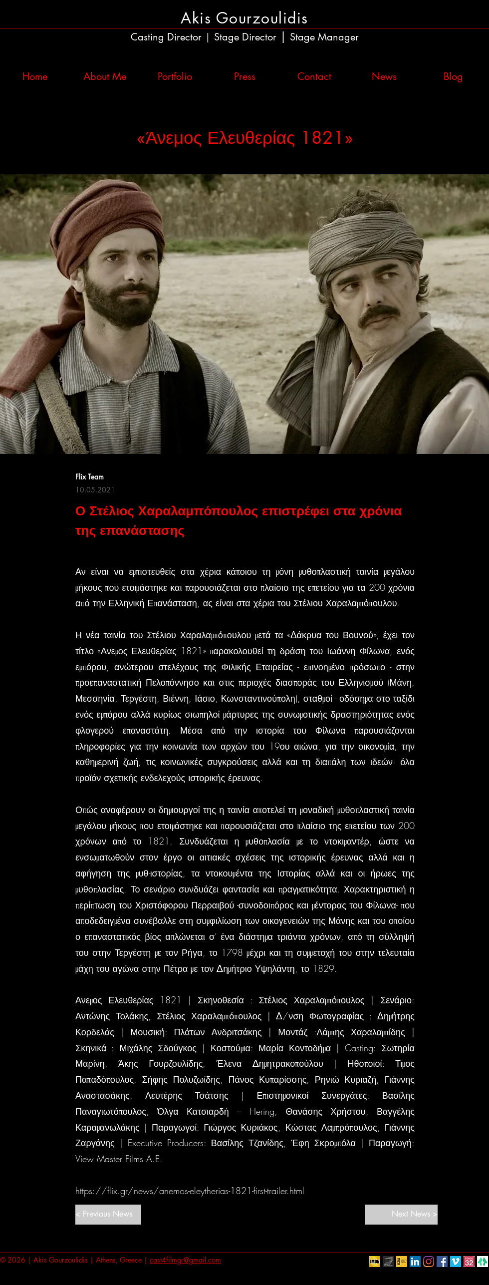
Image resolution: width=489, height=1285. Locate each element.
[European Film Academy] (388, 1261)
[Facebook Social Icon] (442, 1261)
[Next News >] (401, 1215)
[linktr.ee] (482, 1261)
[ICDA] (401, 1261)
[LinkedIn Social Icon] (415, 1261)
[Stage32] (469, 1261)
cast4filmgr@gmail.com (185, 1260)
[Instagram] (428, 1261)
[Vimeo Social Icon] (455, 1261)
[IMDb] (374, 1261)
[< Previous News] (108, 1215)
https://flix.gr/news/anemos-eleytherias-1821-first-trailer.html (189, 1191)
